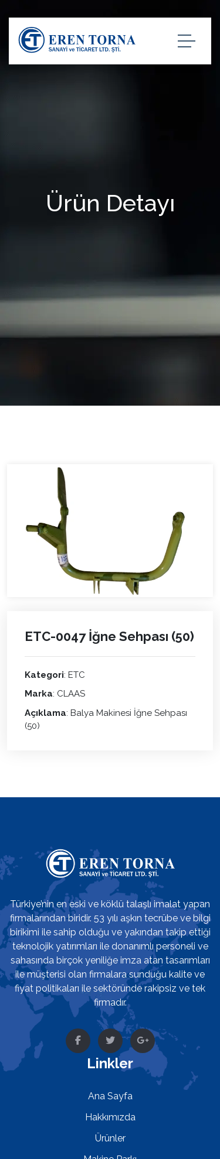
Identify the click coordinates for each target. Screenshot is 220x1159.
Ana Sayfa (110, 1096)
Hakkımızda (110, 1117)
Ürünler (110, 1138)
